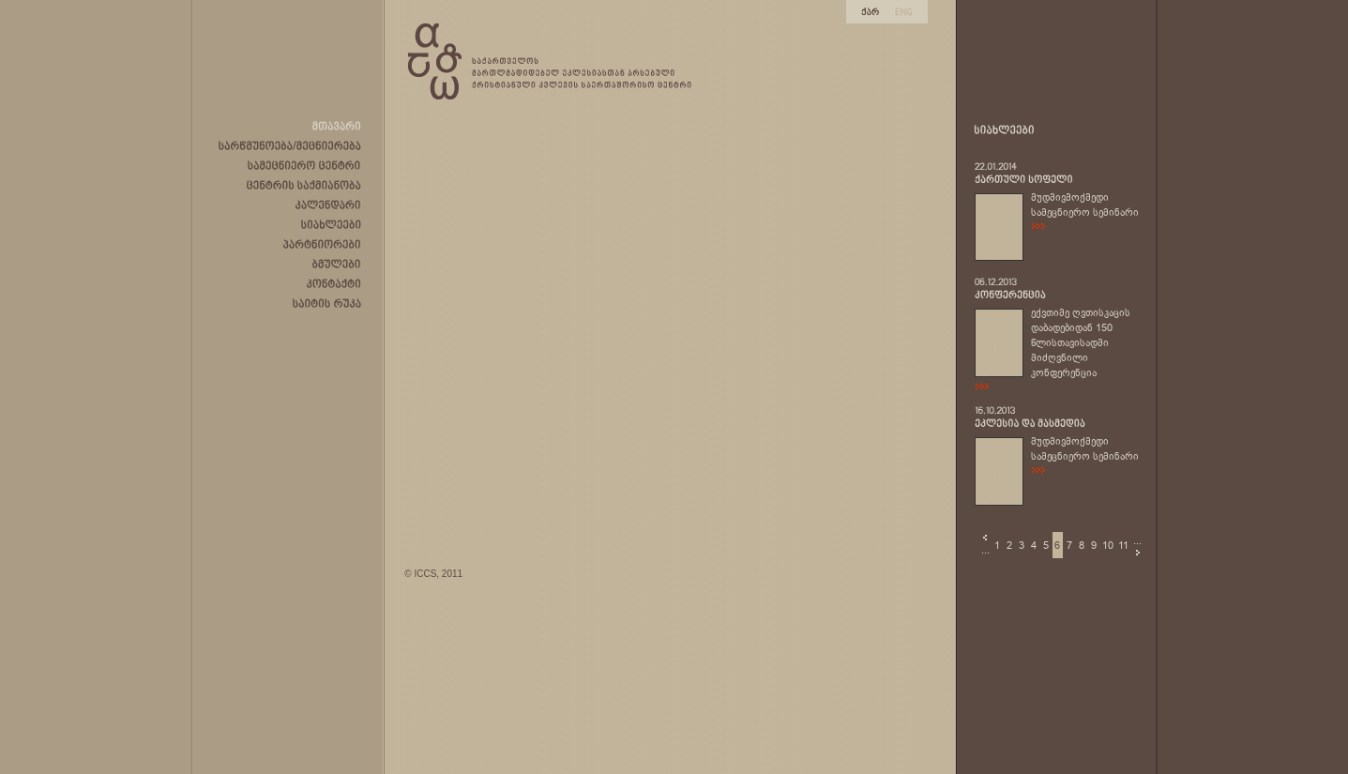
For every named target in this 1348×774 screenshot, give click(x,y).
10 (1107, 545)
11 (1123, 545)
